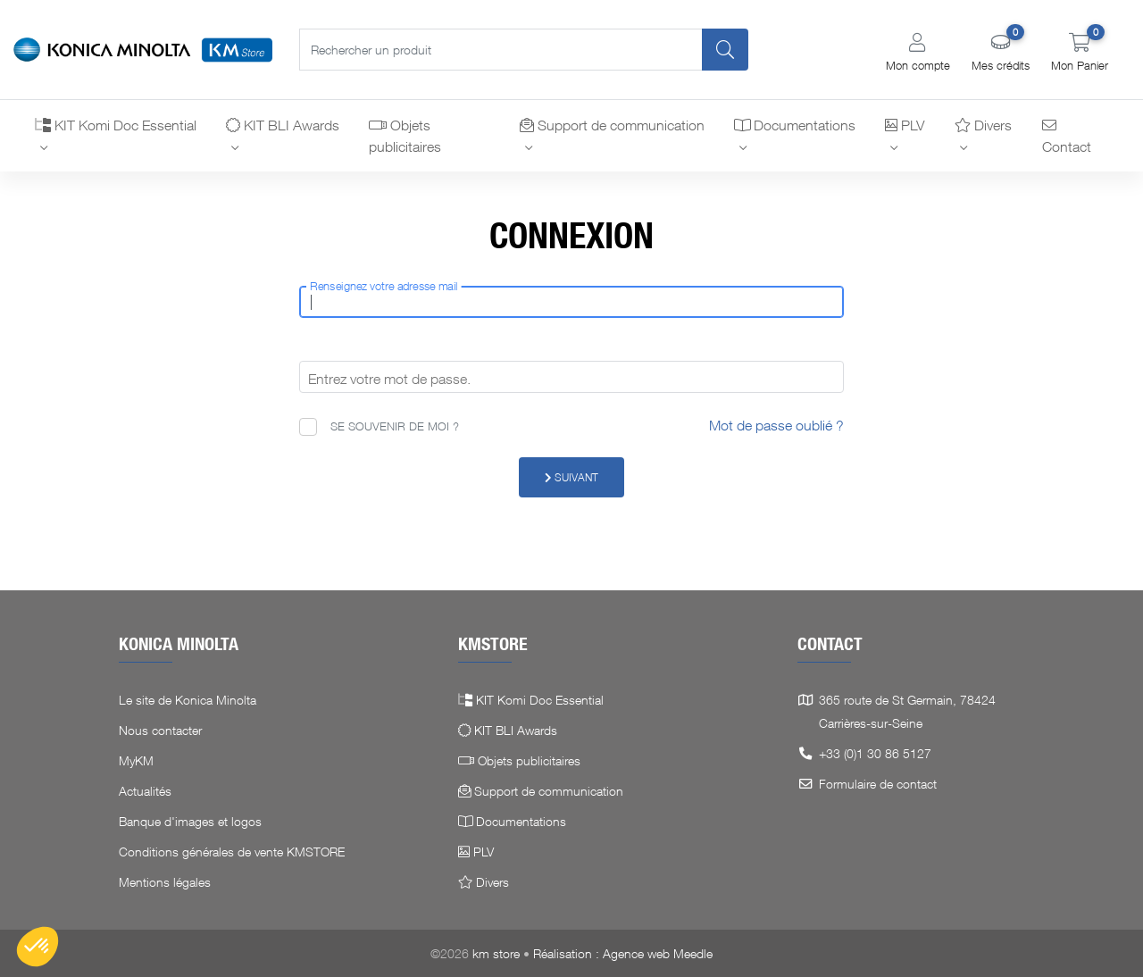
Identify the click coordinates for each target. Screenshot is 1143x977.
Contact (1066, 136)
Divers (983, 125)
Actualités (145, 790)
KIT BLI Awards (282, 125)
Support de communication (612, 125)
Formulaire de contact (878, 783)
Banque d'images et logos (190, 821)
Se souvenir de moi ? (394, 426)
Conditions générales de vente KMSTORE (232, 851)
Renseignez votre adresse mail (384, 286)
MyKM (136, 760)
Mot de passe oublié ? (776, 425)
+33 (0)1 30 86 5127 (875, 753)
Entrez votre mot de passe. (389, 379)
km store (496, 953)
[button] (918, 52)
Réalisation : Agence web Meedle (623, 953)
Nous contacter (160, 730)
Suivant (571, 477)
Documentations (794, 125)
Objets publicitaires (405, 135)
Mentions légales (165, 881)
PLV (904, 125)
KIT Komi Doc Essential (115, 125)
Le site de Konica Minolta (187, 699)
